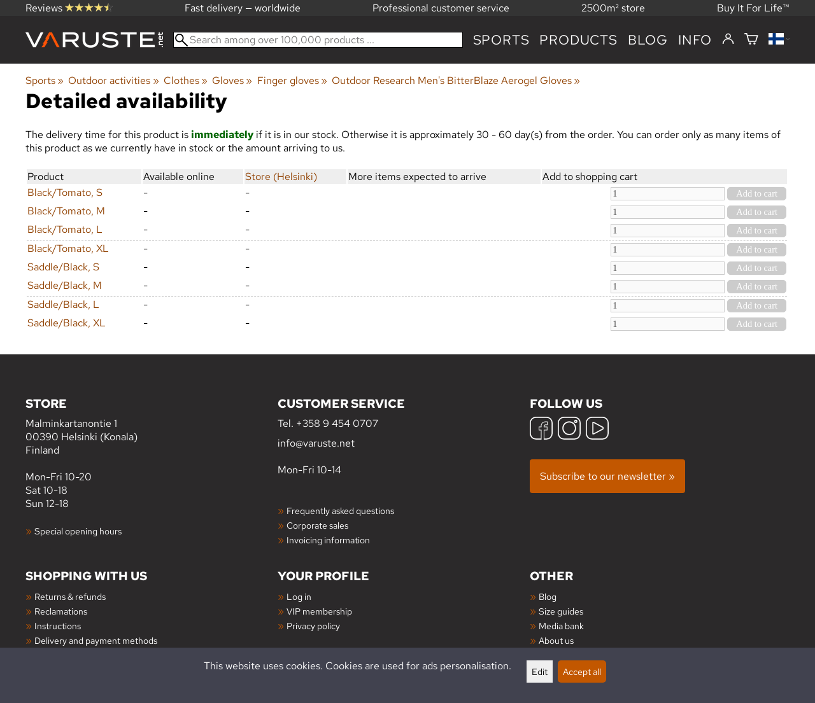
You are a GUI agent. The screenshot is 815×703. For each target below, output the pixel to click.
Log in (299, 596)
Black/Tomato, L (65, 229)
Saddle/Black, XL (66, 323)
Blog (547, 596)
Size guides (561, 611)
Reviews (69, 8)
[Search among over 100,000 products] (318, 40)
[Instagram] (569, 430)
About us (556, 640)
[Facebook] (541, 430)
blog (648, 39)
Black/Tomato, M (66, 211)
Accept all (582, 671)
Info (695, 39)
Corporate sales (317, 525)
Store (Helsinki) (281, 176)
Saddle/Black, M (64, 285)
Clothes (186, 80)
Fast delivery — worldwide (243, 8)
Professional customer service (440, 8)
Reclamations (60, 611)
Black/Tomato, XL (68, 248)
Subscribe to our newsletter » (607, 476)
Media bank (561, 626)
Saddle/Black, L (63, 304)
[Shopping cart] (751, 40)
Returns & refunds (70, 596)
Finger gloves (292, 80)
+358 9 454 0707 (337, 423)
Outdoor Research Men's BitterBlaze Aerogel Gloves (456, 80)
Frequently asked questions (340, 511)
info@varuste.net (316, 443)
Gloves (232, 80)
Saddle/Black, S (63, 267)
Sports (501, 39)
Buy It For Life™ (753, 8)
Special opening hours (78, 531)
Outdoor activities (113, 80)
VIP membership (319, 611)
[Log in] (728, 39)
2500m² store (613, 8)
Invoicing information (328, 540)
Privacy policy (313, 626)
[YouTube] (597, 430)
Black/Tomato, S (65, 192)
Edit (540, 671)
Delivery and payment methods (95, 640)
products (578, 39)
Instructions (57, 626)
